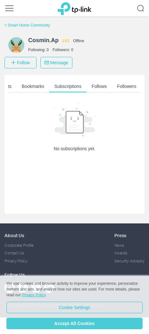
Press (120, 235)
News (119, 245)
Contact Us (14, 253)
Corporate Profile (19, 245)
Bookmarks (34, 86)
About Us (14, 235)
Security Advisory (129, 261)
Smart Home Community (27, 25)
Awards (120, 253)
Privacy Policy (16, 261)
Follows (100, 86)
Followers (128, 86)
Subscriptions (69, 86)
